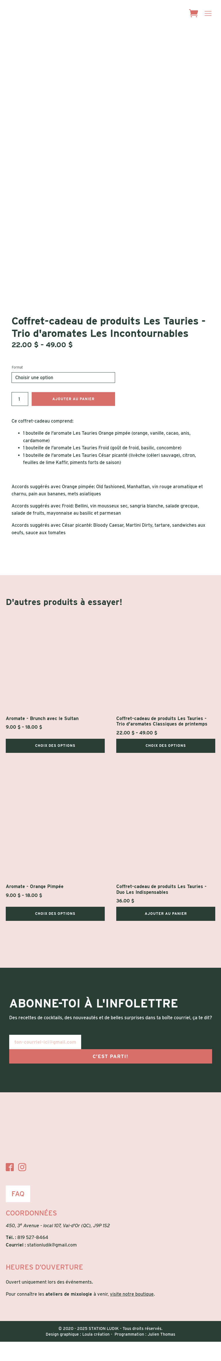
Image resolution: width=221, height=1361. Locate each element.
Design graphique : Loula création (78, 1353)
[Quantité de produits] (20, 418)
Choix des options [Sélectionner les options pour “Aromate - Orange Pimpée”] (55, 933)
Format (17, 386)
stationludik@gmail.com (52, 1264)
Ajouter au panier (73, 418)
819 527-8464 (32, 1256)
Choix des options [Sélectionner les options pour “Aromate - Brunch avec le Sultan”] (55, 765)
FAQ (18, 1213)
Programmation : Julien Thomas (145, 1353)
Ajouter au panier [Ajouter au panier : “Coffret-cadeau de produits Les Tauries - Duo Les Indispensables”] (166, 933)
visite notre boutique (132, 1313)
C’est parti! (110, 1076)
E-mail (13, 1050)
